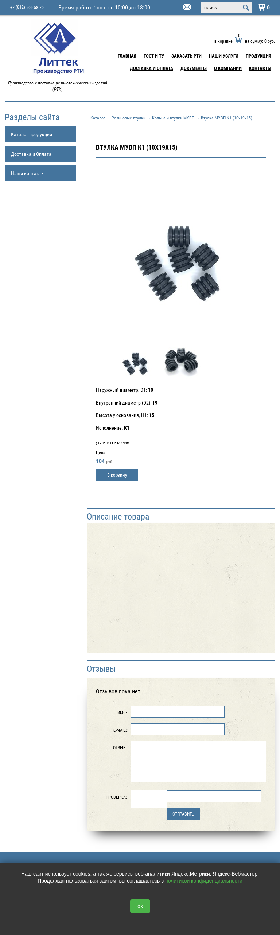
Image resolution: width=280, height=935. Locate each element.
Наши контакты (28, 173)
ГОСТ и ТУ (154, 55)
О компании (228, 68)
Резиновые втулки (128, 118)
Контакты (260, 68)
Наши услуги (223, 55)
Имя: (122, 712)
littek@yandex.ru (178, 7)
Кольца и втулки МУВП (173, 118)
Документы (193, 68)
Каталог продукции (31, 134)
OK (140, 906)
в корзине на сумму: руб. (244, 41)
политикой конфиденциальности (203, 881)
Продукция (258, 55)
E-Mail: (120, 730)
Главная (127, 55)
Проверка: (116, 797)
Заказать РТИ (186, 55)
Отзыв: (120, 747)
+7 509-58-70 (27, 7)
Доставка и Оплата (151, 68)
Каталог (97, 118)
